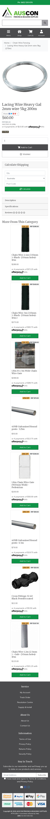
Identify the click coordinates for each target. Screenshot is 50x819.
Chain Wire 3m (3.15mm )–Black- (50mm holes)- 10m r (24, 315)
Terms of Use (25, 739)
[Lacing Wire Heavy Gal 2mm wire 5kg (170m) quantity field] (25, 141)
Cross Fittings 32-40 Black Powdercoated (22, 597)
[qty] (25, 173)
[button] (25, 154)
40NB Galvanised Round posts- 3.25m (24, 427)
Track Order (25, 697)
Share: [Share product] (10, 114)
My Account (25, 692)
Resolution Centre (25, 702)
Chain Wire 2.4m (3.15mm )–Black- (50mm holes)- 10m (25, 257)
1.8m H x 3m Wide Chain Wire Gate (24, 372)
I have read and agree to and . (25, 780)
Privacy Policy (25, 744)
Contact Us (25, 725)
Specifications (11, 206)
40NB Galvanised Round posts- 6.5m (24, 541)
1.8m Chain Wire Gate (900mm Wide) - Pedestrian (23, 485)
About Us (25, 721)
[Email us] (21, 787)
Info (42, 126)
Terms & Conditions (37, 779)
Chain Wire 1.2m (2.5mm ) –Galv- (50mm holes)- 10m (24, 654)
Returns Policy (25, 749)
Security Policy (25, 754)
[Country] (25, 178)
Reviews (15, 212)
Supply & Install (25, 707)
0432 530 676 (27, 2)
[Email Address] (19, 775)
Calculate (25, 189)
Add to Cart (25, 147)
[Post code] (25, 183)
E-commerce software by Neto (29, 813)
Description (10, 200)
